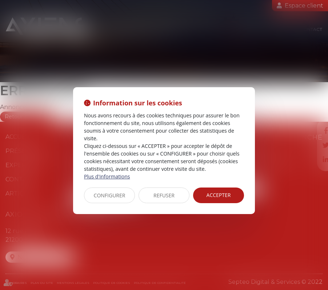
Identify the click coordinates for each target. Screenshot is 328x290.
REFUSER (164, 195)
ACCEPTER (219, 195)
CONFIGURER (109, 195)
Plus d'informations (107, 176)
